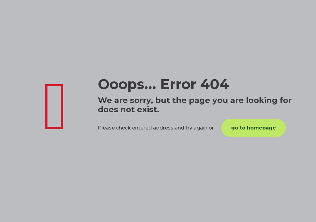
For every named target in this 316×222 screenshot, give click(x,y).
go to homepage (253, 128)
